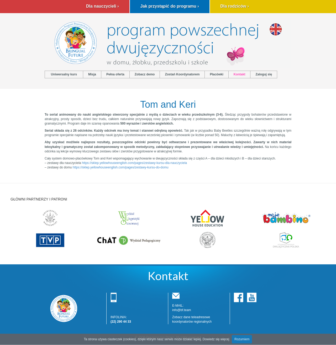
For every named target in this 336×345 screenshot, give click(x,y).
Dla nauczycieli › (102, 6)
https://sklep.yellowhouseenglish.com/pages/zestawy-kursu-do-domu (121, 167)
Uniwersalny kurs (64, 74)
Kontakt (239, 74)
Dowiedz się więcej (216, 339)
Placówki (216, 74)
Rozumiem (241, 339)
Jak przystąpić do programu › (169, 6)
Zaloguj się (263, 74)
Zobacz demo (145, 74)
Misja (92, 74)
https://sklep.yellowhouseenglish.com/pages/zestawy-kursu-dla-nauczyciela (134, 163)
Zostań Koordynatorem (182, 74)
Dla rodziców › (234, 6)
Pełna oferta (115, 74)
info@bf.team (181, 310)
